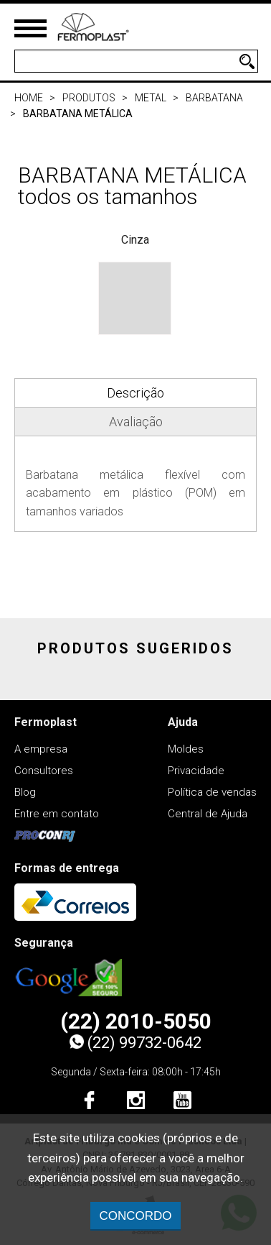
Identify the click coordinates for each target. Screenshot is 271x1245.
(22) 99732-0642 (135, 1043)
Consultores (43, 770)
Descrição (135, 392)
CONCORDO (135, 1216)
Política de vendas (212, 792)
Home (28, 98)
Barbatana (214, 98)
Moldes (186, 749)
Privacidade (196, 770)
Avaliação (136, 421)
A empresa (40, 749)
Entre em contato (56, 813)
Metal (150, 98)
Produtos (88, 98)
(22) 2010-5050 (135, 1021)
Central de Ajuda (207, 813)
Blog (25, 792)
